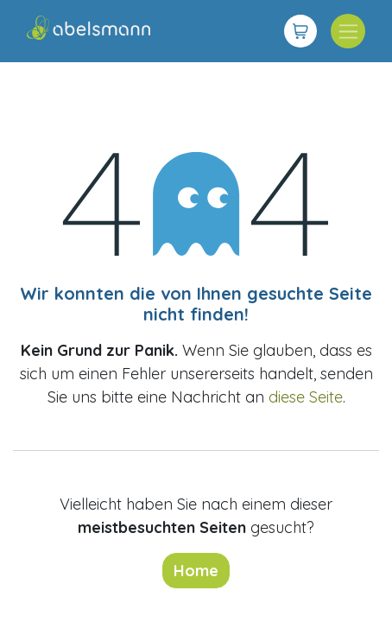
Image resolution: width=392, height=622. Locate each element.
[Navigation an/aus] (348, 31)
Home (196, 571)
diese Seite (306, 397)
